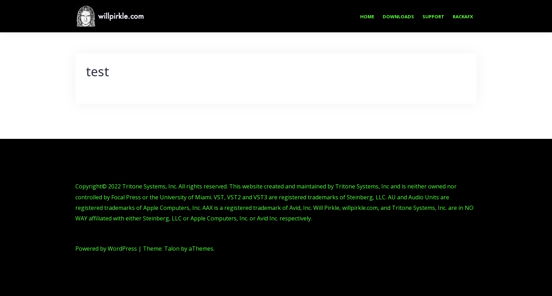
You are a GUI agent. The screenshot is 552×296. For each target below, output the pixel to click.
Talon (172, 248)
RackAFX (463, 16)
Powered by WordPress (106, 248)
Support (433, 16)
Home (367, 16)
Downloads (398, 16)
